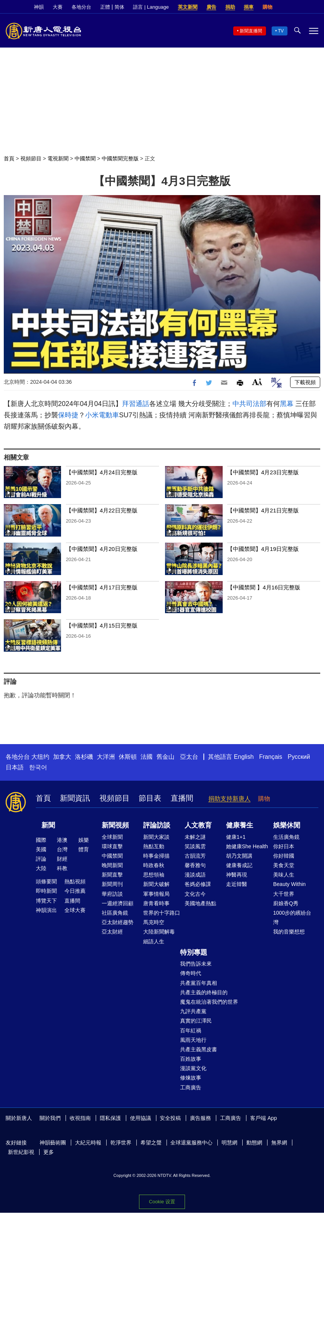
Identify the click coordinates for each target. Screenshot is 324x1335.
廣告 (211, 7)
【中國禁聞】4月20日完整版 (102, 549)
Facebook (289, 7)
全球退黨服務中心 (191, 1143)
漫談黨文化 (193, 1068)
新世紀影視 (21, 1152)
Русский (299, 757)
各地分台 (81, 7)
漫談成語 (195, 875)
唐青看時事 (156, 903)
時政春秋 (153, 865)
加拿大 (62, 757)
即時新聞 (46, 891)
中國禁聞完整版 (120, 158)
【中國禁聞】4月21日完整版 (263, 510)
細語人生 (153, 941)
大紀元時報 (88, 1143)
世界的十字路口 (161, 913)
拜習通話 (135, 404)
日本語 (15, 767)
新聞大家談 (156, 837)
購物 (267, 7)
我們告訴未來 (196, 964)
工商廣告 (190, 1087)
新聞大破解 (156, 884)
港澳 (62, 840)
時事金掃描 (156, 856)
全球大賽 (75, 910)
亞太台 (189, 757)
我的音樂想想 (289, 932)
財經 (62, 859)
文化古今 (195, 894)
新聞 (48, 825)
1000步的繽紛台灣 (292, 917)
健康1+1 (236, 837)
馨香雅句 (195, 865)
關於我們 (50, 1118)
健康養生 (239, 825)
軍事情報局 (156, 894)
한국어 (38, 767)
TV (281, 31)
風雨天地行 (193, 1040)
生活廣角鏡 (286, 837)
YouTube (314, 7)
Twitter (302, 7)
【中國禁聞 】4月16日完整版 (263, 587)
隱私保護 (110, 1118)
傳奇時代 (190, 973)
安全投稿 (170, 1118)
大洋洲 (106, 757)
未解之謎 (195, 837)
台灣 (62, 849)
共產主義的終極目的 (204, 992)
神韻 (39, 7)
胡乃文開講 (239, 856)
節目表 (150, 798)
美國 (41, 849)
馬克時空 (153, 922)
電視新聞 (58, 158)
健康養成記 (239, 865)
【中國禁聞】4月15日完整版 (102, 625)
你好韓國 (283, 856)
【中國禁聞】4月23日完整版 (263, 472)
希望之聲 (151, 1143)
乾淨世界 (120, 1143)
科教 (62, 868)
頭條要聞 (46, 881)
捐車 (249, 7)
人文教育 (198, 825)
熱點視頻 (75, 881)
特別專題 (193, 952)
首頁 (9, 158)
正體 (105, 7)
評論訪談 (156, 825)
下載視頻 (305, 382)
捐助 (230, 7)
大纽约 (40, 757)
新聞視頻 (115, 825)
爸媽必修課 (198, 884)
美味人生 (283, 875)
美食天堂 (283, 865)
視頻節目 (30, 158)
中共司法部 (249, 404)
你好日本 (283, 846)
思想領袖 (153, 875)
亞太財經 (112, 932)
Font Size (257, 382)
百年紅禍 (190, 1030)
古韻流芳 (195, 856)
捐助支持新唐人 (229, 798)
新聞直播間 (251, 31)
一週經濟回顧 (117, 903)
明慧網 (229, 1143)
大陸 (41, 868)
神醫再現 (236, 875)
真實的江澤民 (196, 1021)
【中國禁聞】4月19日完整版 (263, 549)
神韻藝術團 (53, 1143)
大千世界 (283, 894)
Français (270, 757)
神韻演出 (46, 910)
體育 (83, 849)
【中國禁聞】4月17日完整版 (102, 587)
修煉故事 (190, 1078)
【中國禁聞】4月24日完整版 (102, 472)
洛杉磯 (84, 757)
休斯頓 (128, 757)
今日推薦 (75, 891)
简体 (119, 7)
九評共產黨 (193, 1011)
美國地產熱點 (200, 903)
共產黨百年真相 (198, 983)
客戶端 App (263, 1118)
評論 (41, 859)
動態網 (254, 1143)
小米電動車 (102, 415)
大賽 (58, 7)
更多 (48, 1152)
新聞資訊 (75, 798)
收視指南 (80, 1118)
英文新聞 (187, 7)
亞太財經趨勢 (117, 922)
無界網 (279, 1143)
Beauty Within (289, 884)
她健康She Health (247, 846)
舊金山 (165, 757)
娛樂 (83, 840)
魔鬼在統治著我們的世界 (209, 1002)
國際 (41, 840)
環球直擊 (112, 846)
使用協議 (140, 1118)
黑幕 (286, 404)
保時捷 (68, 415)
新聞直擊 (112, 875)
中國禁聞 (85, 158)
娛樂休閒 (286, 825)
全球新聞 (112, 837)
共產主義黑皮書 (198, 1049)
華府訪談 (112, 894)
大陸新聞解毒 (159, 932)
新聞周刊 (112, 884)
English (244, 757)
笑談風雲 (195, 846)
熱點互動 (153, 846)
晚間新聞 (112, 865)
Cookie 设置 (162, 1201)
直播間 (182, 798)
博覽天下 (46, 901)
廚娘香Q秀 (285, 903)
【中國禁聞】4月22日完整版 (102, 510)
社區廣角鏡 (115, 913)
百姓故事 (190, 1059)
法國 (147, 757)
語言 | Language (150, 7)
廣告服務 (200, 1118)
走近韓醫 (236, 884)
